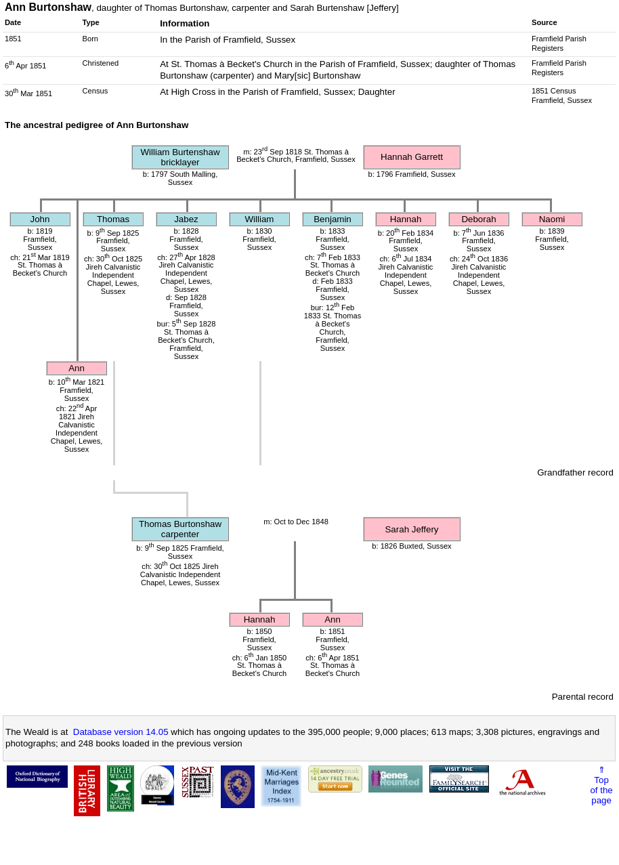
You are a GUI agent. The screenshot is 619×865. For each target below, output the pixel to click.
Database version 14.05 (121, 732)
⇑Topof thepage (601, 785)
